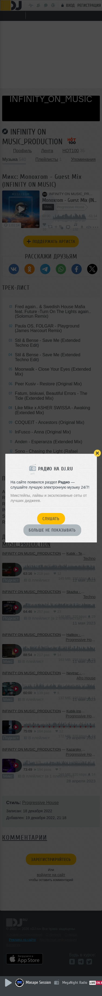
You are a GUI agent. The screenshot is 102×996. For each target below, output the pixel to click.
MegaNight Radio (74, 983)
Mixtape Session (38, 982)
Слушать (51, 518)
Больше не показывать (52, 530)
